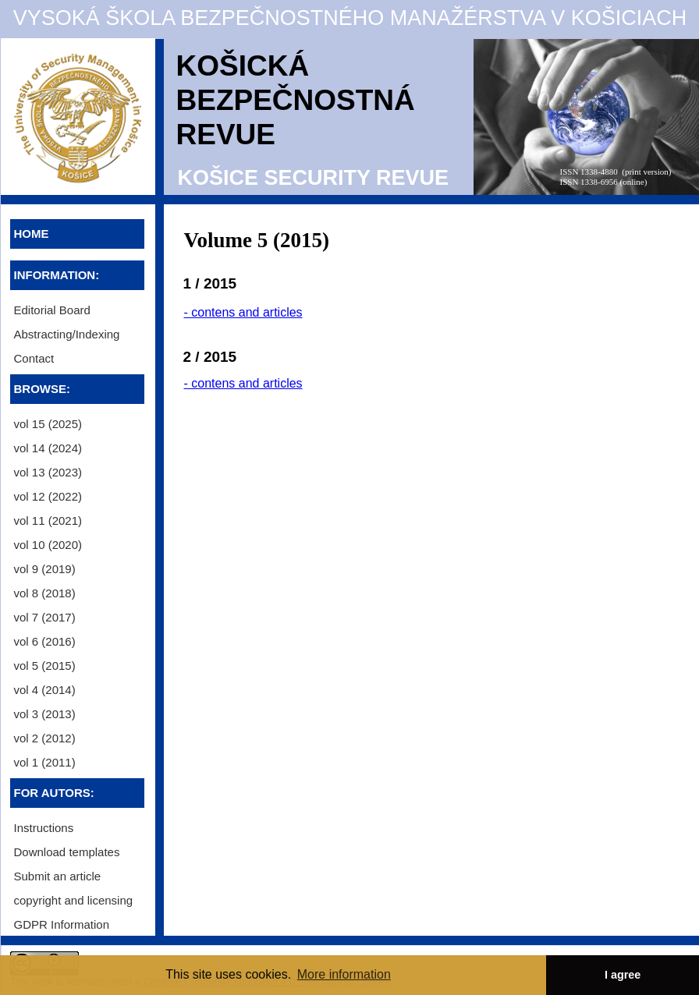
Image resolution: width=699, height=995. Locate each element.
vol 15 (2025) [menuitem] (48, 423)
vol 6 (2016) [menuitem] (45, 641)
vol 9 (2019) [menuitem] (45, 568)
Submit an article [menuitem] (57, 876)
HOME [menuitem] (31, 233)
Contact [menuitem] (34, 358)
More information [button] (344, 974)
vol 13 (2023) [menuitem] (48, 472)
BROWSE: (42, 388)
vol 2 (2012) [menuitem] (45, 738)
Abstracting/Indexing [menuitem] (67, 334)
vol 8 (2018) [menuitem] (45, 593)
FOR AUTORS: (54, 792)
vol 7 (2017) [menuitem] (45, 617)
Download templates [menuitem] (67, 852)
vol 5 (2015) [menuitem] (45, 665)
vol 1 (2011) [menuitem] (45, 762)
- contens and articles (243, 312)
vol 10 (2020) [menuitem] (48, 544)
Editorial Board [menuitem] (52, 310)
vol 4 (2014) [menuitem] (45, 689)
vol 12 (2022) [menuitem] (48, 496)
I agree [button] (622, 974)
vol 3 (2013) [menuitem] (45, 714)
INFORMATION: (57, 275)
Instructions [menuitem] (44, 827)
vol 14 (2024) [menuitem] (48, 448)
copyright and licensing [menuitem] (73, 900)
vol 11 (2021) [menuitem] (48, 520)
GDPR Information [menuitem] (62, 924)
